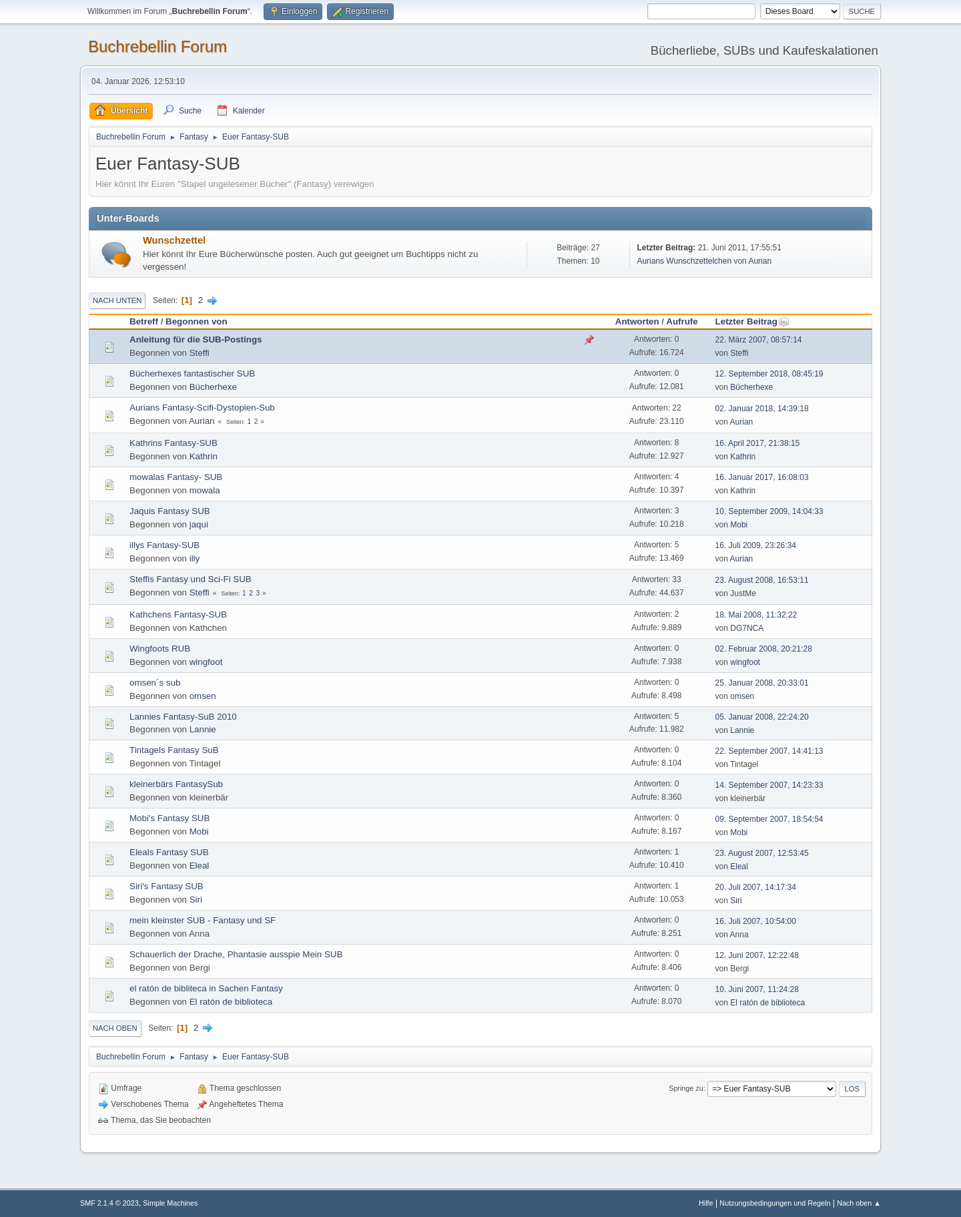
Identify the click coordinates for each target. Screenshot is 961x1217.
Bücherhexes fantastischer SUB (192, 374)
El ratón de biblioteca (231, 1002)
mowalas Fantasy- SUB (175, 477)
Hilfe (706, 1203)
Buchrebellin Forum (157, 46)
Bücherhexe (213, 387)
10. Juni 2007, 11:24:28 (757, 989)
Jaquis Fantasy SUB (169, 511)
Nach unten (117, 300)
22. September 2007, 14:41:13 (769, 751)
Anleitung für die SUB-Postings (195, 339)
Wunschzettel (174, 240)
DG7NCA (746, 628)
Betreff (143, 321)
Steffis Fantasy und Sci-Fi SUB (190, 579)
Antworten (637, 321)
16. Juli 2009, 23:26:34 (755, 545)
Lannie (203, 729)
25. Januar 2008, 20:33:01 (762, 683)
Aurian (759, 261)
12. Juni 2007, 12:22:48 (757, 955)
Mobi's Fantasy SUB (169, 818)
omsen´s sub (154, 683)
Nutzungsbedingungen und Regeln (774, 1203)
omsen (203, 696)
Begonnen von (197, 321)
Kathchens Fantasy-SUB (178, 615)
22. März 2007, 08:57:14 (758, 339)
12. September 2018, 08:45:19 (769, 374)
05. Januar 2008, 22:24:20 (762, 717)
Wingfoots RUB (159, 649)
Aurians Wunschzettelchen (684, 261)
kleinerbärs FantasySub (176, 784)
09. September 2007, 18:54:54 (769, 819)
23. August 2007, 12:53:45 (762, 853)
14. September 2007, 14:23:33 (769, 785)
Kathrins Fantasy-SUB (173, 443)
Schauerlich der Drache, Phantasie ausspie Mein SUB (235, 954)
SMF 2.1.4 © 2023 (109, 1203)
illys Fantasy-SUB (164, 545)
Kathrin (204, 456)
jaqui (199, 524)
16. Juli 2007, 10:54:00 (755, 921)
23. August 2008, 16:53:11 (762, 580)
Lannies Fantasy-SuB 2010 (183, 717)
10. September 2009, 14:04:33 (769, 511)
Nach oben (115, 1028)
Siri (196, 900)
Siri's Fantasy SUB (166, 886)
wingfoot (206, 662)
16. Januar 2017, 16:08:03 (762, 477)
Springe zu (686, 1088)
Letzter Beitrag (752, 321)
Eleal (200, 866)
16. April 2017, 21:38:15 (757, 443)
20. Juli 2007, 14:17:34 (755, 887)
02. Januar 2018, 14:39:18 (762, 408)
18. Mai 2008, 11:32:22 (756, 615)
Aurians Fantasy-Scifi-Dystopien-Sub (202, 408)
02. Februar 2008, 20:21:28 (763, 649)
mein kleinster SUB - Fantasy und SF (202, 920)
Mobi (738, 524)
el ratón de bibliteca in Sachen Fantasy (206, 988)
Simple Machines (170, 1203)
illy (195, 558)
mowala (205, 490)
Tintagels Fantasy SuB (174, 750)
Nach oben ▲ (859, 1203)
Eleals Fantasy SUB (169, 852)
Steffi (200, 353)
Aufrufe (681, 321)
